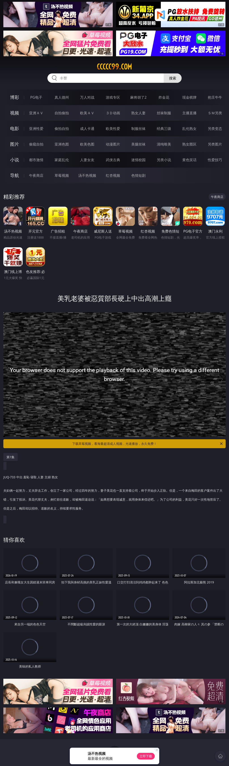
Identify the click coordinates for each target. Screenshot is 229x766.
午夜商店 (36, 175)
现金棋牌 (189, 97)
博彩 (14, 97)
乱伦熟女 (189, 128)
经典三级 (164, 128)
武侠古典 (113, 159)
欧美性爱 (113, 128)
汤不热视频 (87, 175)
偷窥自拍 (36, 144)
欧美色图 (87, 144)
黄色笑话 (189, 159)
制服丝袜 (138, 128)
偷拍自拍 (62, 128)
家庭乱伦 (62, 159)
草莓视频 (62, 175)
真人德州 (62, 97)
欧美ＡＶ (87, 112)
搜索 (172, 78)
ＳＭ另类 (215, 112)
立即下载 (146, 756)
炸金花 (164, 97)
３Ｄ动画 (113, 112)
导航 (14, 175)
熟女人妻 (138, 112)
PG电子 (36, 97)
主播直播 (189, 112)
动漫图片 (113, 144)
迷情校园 (138, 159)
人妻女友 (87, 159)
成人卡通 (87, 128)
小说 (14, 160)
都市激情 (36, 159)
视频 (14, 113)
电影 (14, 128)
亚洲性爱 (36, 128)
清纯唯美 (164, 144)
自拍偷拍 (62, 112)
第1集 (10, 457)
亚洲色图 (62, 144)
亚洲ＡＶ (36, 112)
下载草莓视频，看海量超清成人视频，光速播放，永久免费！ (147, 443)
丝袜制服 (164, 112)
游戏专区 (113, 97)
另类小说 (164, 159)
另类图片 (215, 144)
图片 (14, 144)
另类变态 (215, 128)
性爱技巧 (215, 159)
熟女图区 (189, 144)
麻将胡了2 (138, 97)
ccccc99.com (114, 66)
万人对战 (87, 97)
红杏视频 (113, 175)
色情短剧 (138, 175)
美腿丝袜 (138, 144)
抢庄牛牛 (215, 97)
